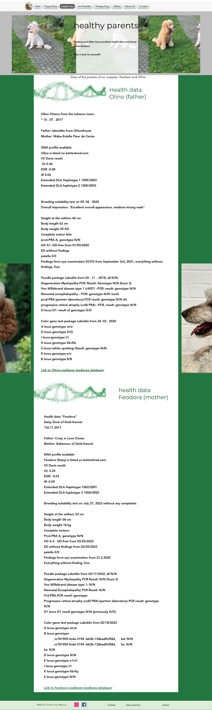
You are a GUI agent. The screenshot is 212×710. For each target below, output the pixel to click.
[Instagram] (76, 704)
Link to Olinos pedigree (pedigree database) (72, 370)
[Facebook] (84, 704)
